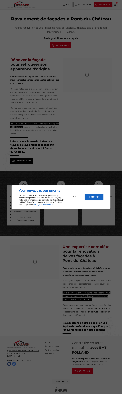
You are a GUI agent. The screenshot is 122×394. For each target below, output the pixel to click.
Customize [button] (76, 197)
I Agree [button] (94, 197)
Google (37, 205)
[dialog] (61, 197)
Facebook (47, 205)
